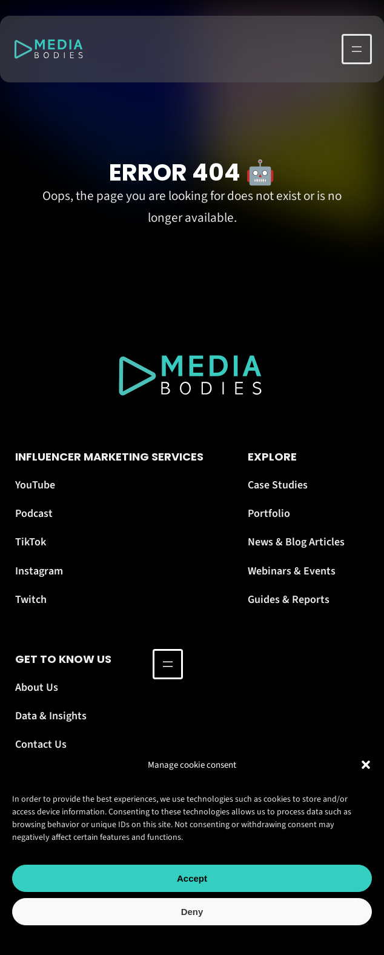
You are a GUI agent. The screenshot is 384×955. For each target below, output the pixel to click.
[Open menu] (357, 49)
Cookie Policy (165, 938)
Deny (192, 912)
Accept (192, 878)
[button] (366, 765)
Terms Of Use (219, 938)
